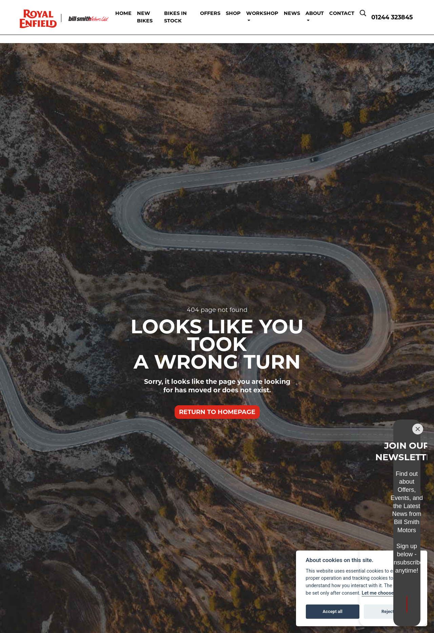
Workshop (262, 13)
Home (132, 13)
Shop (233, 13)
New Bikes (153, 16)
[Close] (417, 485)
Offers (210, 13)
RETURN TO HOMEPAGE (217, 411)
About (314, 13)
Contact (341, 13)
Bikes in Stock (180, 16)
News (292, 13)
